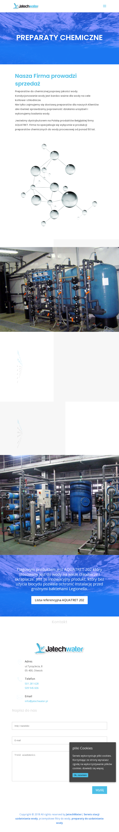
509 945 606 (32, 688)
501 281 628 (32, 683)
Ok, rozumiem (80, 775)
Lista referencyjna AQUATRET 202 (59, 600)
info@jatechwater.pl (36, 701)
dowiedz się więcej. (93, 768)
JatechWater (74, 819)
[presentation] (35, 797)
